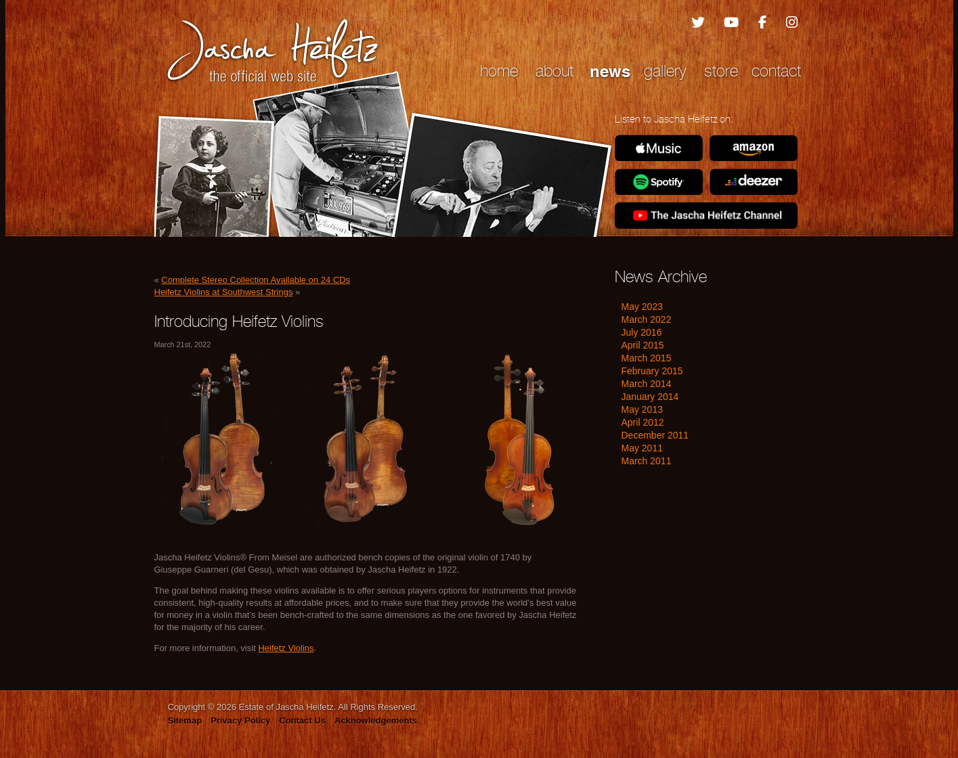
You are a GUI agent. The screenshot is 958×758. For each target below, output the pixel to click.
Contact (776, 71)
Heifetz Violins (285, 648)
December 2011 (655, 435)
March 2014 (647, 383)
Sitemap (185, 720)
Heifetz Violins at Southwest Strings (223, 292)
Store (721, 71)
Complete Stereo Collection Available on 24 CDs (255, 280)
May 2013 (642, 409)
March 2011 (647, 460)
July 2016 (642, 332)
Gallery (665, 71)
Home (499, 71)
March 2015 (647, 358)
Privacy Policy (240, 720)
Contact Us (302, 720)
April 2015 (643, 345)
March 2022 (647, 319)
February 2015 (652, 370)
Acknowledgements (375, 720)
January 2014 (650, 396)
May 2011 (642, 448)
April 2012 (643, 422)
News (610, 71)
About (554, 71)
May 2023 (642, 306)
